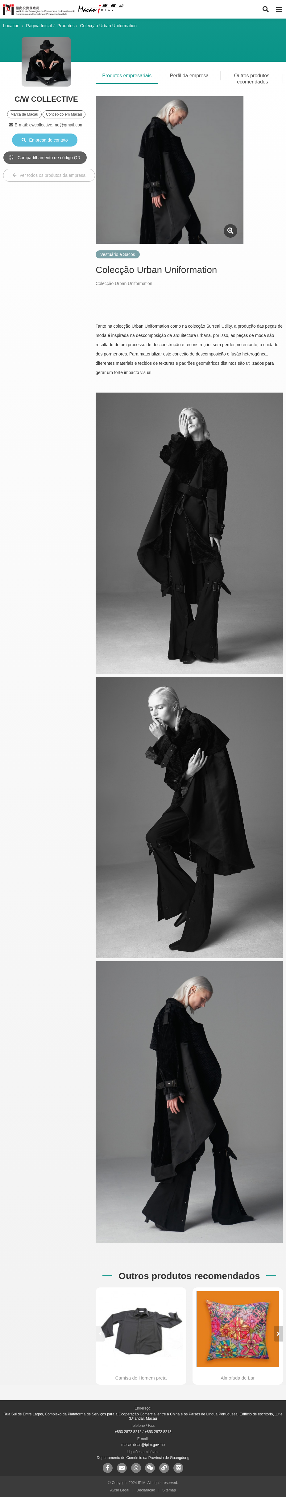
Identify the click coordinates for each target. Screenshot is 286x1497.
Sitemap (169, 1490)
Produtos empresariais (126, 75)
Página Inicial (39, 25)
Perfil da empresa (189, 75)
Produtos (66, 25)
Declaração (145, 1490)
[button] (278, 1334)
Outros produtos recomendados (251, 78)
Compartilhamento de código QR (45, 157)
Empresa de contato (45, 140)
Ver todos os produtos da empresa (49, 175)
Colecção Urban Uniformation (108, 25)
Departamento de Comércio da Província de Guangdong (143, 1458)
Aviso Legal (119, 1490)
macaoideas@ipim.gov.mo (143, 1445)
